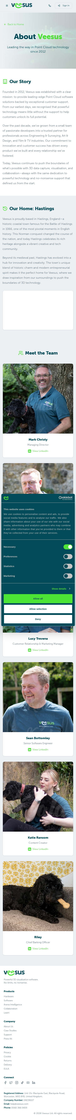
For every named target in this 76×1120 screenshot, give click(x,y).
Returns (7, 1060)
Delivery (8, 1064)
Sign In (63, 5)
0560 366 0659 (19, 1107)
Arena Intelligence (13, 1004)
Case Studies (10, 1030)
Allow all (38, 598)
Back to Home (14, 24)
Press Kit (8, 1038)
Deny (38, 619)
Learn (6, 1012)
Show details (59, 588)
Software (8, 1000)
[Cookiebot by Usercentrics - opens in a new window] (58, 498)
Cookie (7, 1056)
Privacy (7, 1052)
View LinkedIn (38, 451)
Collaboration (10, 1008)
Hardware (9, 996)
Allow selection (38, 609)
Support (8, 1034)
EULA (6, 1068)
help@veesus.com (19, 1104)
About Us (8, 1026)
